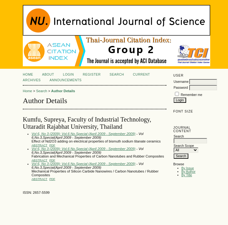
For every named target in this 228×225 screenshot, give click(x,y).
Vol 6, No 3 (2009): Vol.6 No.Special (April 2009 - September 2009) (84, 134)
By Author (188, 171)
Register (92, 74)
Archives (32, 80)
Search (117, 74)
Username (181, 81)
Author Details (63, 91)
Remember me (191, 95)
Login (68, 74)
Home (28, 74)
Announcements (66, 80)
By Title (186, 175)
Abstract (39, 145)
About (48, 74)
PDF (52, 145)
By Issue (187, 168)
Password (181, 87)
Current (141, 74)
